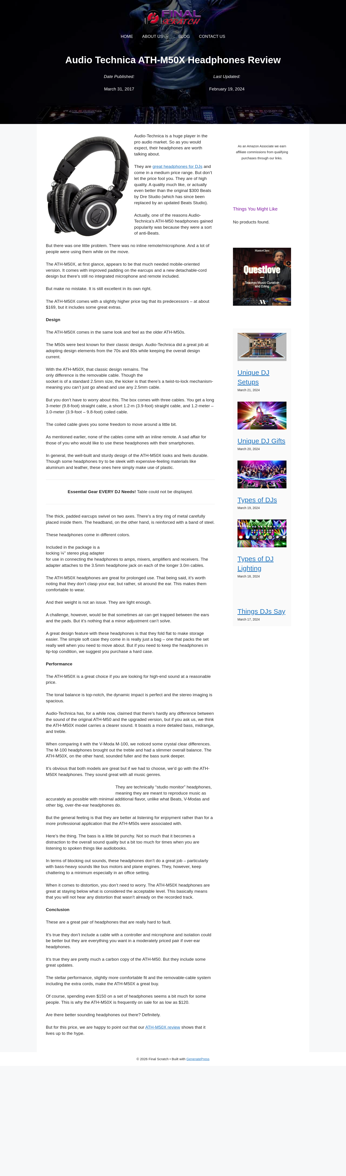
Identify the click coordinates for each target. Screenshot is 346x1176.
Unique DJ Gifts (261, 441)
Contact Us (212, 36)
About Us (158, 36)
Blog (184, 36)
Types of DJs (257, 500)
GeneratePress (198, 1059)
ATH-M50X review (162, 1027)
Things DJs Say (261, 611)
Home (127, 36)
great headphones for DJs (178, 166)
